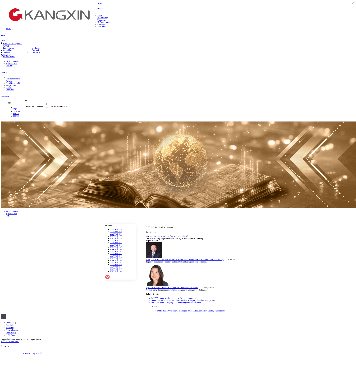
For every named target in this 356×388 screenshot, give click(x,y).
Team (3, 35)
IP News (9, 66)
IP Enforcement (103, 22)
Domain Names (103, 26)
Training (9, 29)
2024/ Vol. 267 (116, 247)
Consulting (7, 50)
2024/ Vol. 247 (116, 269)
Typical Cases (11, 64)
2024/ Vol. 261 (116, 254)
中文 (15, 109)
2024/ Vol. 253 (116, 262)
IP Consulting (102, 18)
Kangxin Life (11, 85)
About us (4, 72)
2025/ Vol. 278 (116, 234)
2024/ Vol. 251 (116, 267)
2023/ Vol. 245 (116, 271)
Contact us (10, 90)
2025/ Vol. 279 (116, 229)
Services (100, 8)
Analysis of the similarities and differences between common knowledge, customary (185, 260)
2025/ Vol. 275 (116, 238)
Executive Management (12, 44)
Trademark (101, 20)
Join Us (9, 325)
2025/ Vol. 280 (116, 232)
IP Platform (5, 96)
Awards (9, 81)
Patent (99, 16)
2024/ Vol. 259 (116, 256)
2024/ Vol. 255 (116, 260)
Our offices (10, 322)
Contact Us (10, 333)
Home (99, 4)
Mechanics (36, 48)
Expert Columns (12, 61)
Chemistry (36, 52)
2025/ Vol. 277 (116, 236)
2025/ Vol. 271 (116, 243)
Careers (9, 88)
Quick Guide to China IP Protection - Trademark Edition (172, 288)
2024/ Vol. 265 (116, 249)
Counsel (6, 46)
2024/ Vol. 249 (116, 265)
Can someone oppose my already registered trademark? (167, 236)
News (3, 40)
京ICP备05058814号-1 (10, 342)
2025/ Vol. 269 (116, 245)
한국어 (16, 116)
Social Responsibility (14, 83)
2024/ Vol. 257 (116, 258)
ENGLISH (17, 111)
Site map (9, 328)
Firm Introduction (13, 79)
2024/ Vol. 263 (116, 251)
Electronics (36, 50)
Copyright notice (12, 330)
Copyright (101, 24)
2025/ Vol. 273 (116, 240)
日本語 (16, 114)
